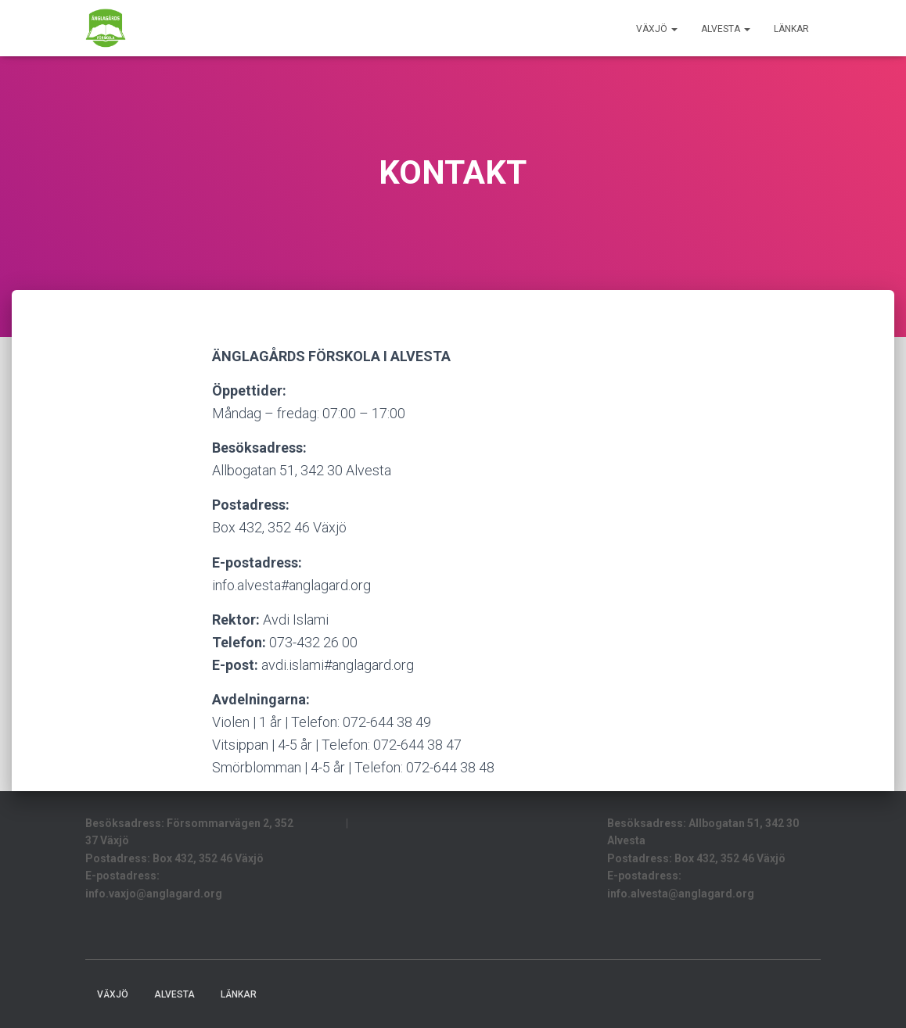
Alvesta (725, 28)
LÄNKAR (791, 28)
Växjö (657, 28)
